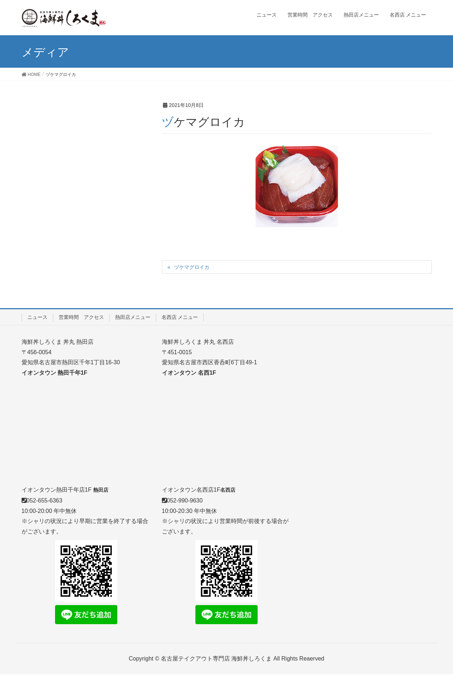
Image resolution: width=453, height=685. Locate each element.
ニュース (37, 317)
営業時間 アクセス (81, 317)
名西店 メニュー (180, 317)
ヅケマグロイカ (191, 267)
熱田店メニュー (132, 317)
